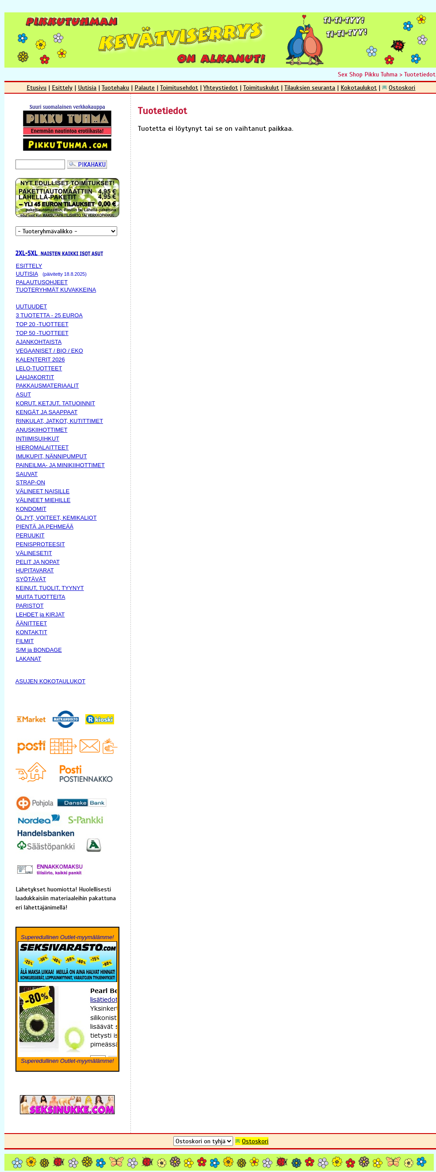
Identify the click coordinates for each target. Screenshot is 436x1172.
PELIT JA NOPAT (38, 562)
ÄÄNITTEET (31, 623)
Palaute (144, 87)
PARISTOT (30, 605)
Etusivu (36, 87)
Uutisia (87, 87)
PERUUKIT (30, 535)
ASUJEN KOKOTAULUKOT (50, 681)
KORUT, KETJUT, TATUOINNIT (55, 403)
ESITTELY (29, 266)
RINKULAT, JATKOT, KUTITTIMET (59, 421)
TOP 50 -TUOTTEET (42, 333)
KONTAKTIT (31, 632)
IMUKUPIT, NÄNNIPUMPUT (51, 456)
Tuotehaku (115, 87)
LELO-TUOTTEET (39, 368)
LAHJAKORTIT (35, 377)
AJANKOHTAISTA (38, 342)
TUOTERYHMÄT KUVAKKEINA (56, 289)
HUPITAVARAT (35, 570)
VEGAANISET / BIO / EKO (49, 350)
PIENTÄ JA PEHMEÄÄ (44, 526)
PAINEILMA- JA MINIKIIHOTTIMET (60, 465)
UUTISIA (27, 273)
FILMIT (25, 641)
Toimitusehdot (179, 87)
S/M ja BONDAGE (39, 650)
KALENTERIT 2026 (40, 359)
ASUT (23, 394)
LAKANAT (28, 658)
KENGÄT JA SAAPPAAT (46, 412)
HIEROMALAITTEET (42, 447)
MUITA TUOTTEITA (40, 597)
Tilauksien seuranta (309, 87)
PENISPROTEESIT (40, 544)
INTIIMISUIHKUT (37, 438)
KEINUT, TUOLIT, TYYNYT (50, 588)
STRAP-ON (30, 482)
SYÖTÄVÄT (31, 579)
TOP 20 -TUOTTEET (42, 324)
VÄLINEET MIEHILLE (43, 500)
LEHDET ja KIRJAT (40, 614)
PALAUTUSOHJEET (42, 282)
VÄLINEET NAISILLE (42, 491)
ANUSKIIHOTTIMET (42, 429)
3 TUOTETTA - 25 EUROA (49, 315)
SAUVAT (27, 474)
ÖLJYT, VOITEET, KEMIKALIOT (56, 517)
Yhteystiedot (220, 87)
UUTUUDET (31, 306)
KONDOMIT (31, 509)
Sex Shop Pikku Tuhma (368, 74)
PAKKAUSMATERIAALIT (47, 385)
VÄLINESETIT (34, 553)
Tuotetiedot (420, 74)
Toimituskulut (261, 87)
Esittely (62, 87)
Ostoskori (402, 87)
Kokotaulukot (358, 87)
